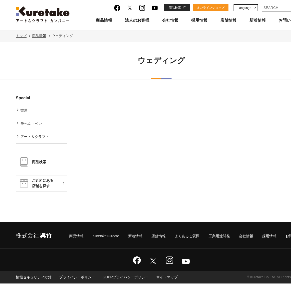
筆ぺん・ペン (31, 124)
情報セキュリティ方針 (34, 278)
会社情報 (170, 20)
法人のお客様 (137, 20)
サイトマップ (167, 278)
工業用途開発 (219, 236)
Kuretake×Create (105, 236)
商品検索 (175, 7)
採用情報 (199, 20)
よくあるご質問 (187, 236)
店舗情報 (228, 20)
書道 (24, 110)
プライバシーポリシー (77, 278)
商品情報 (104, 20)
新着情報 (257, 20)
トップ (21, 36)
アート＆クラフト (34, 137)
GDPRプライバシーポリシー (126, 278)
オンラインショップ (210, 7)
